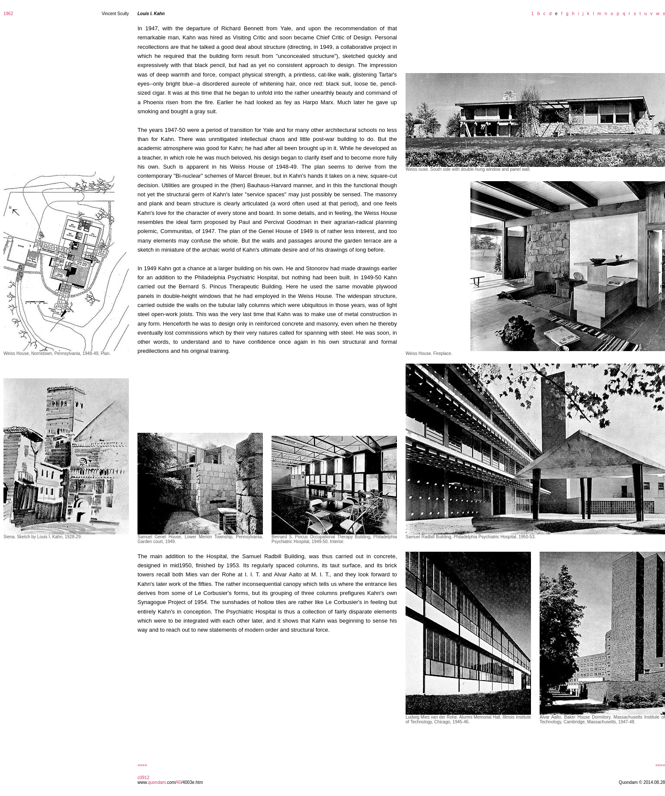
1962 (8, 13)
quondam (157, 782)
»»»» (660, 765)
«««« (142, 765)
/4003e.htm (192, 782)
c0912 (143, 777)
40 (178, 782)
